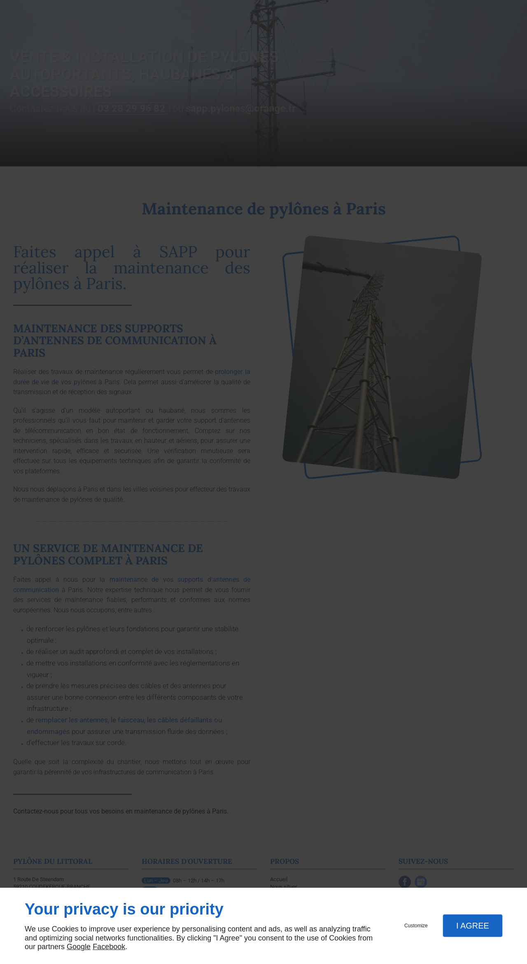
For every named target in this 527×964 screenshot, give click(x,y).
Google (79, 947)
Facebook (109, 947)
